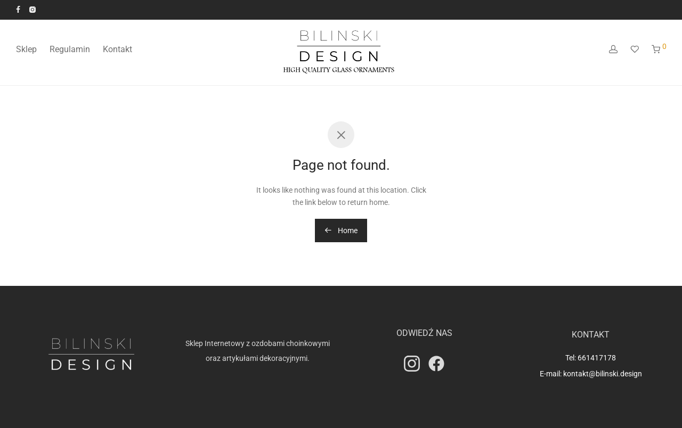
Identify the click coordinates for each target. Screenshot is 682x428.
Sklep (26, 49)
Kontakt (117, 49)
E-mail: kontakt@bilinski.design (591, 373)
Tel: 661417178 (590, 357)
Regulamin (70, 49)
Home (341, 230)
